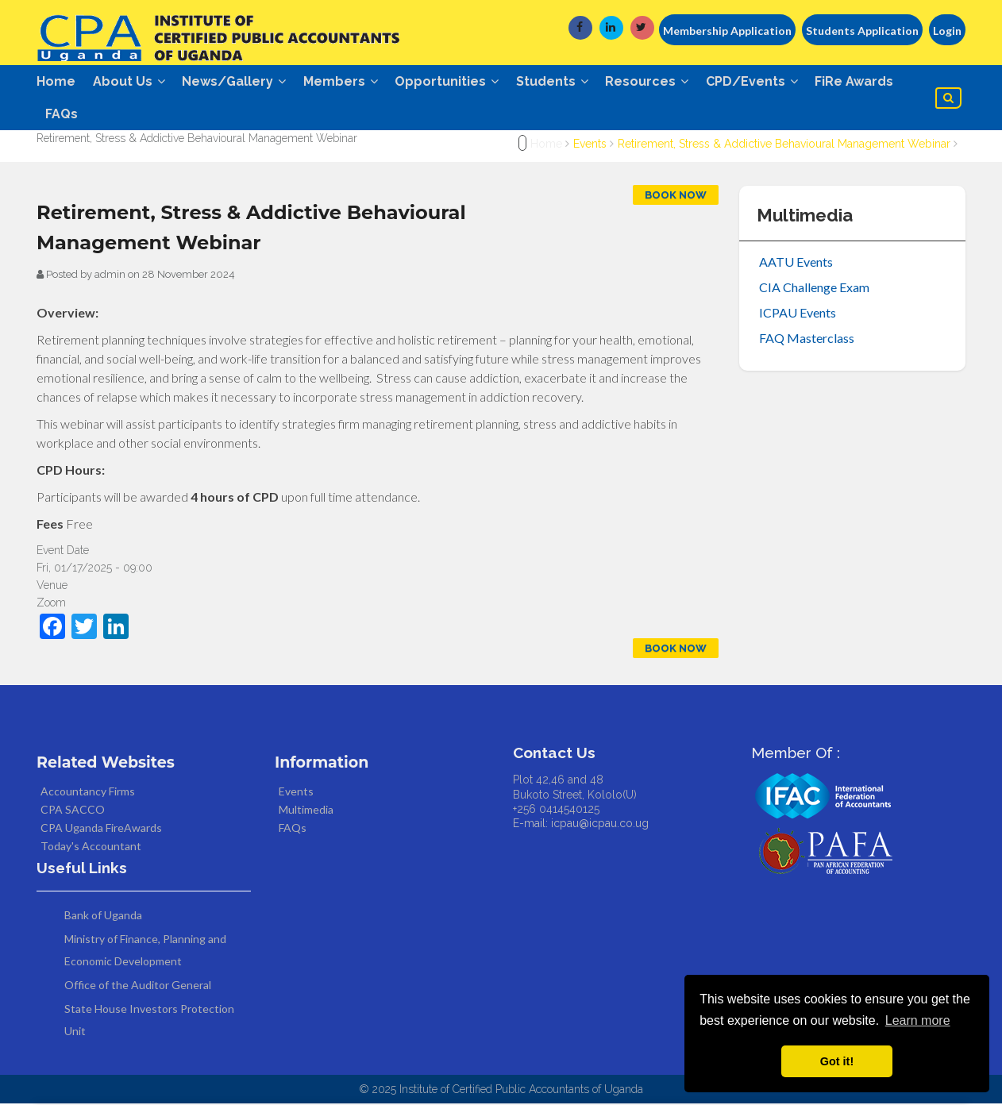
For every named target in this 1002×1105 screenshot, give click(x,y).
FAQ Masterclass (806, 339)
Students (562, 81)
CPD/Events (765, 81)
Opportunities (455, 81)
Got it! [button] (837, 1061)
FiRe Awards (870, 81)
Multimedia (306, 811)
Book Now (676, 196)
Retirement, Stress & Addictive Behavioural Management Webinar (786, 145)
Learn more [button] (917, 1020)
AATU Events (796, 263)
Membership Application (727, 30)
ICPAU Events (797, 313)
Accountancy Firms (87, 792)
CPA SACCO (72, 811)
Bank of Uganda (103, 916)
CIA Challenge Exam (814, 288)
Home (56, 81)
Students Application (862, 30)
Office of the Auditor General (137, 986)
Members (346, 81)
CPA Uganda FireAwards (101, 829)
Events (590, 145)
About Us (130, 81)
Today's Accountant (90, 847)
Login (947, 30)
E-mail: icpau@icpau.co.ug (581, 824)
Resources (658, 81)
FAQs (62, 114)
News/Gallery (238, 81)
